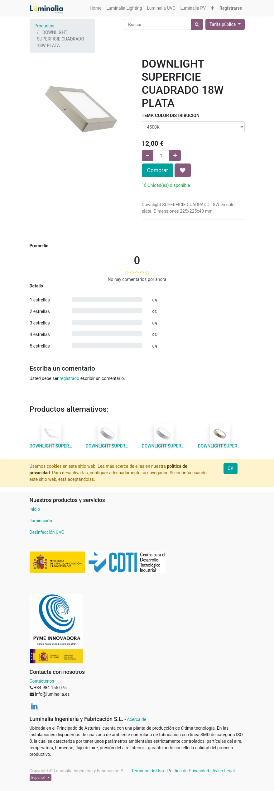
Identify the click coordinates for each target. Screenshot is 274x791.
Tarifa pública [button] (223, 24)
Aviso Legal (224, 770)
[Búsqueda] (197, 24)
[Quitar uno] (147, 155)
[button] (212, 8)
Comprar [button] (157, 170)
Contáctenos (42, 681)
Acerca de (136, 719)
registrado (69, 378)
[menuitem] (95, 8)
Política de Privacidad (188, 770)
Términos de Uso (147, 770)
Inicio (35, 509)
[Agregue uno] (175, 155)
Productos (45, 25)
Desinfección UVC (47, 532)
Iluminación (41, 520)
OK (230, 468)
